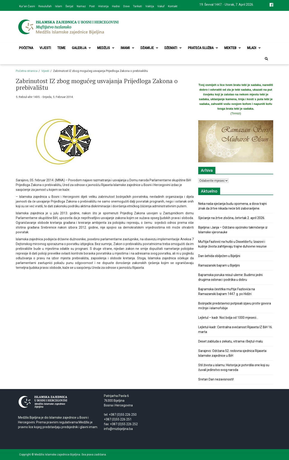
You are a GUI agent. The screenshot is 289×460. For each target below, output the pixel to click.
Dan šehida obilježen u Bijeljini (219, 256)
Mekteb (232, 48)
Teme (61, 48)
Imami (127, 48)
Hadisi (116, 6)
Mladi (254, 48)
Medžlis (105, 48)
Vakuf (161, 6)
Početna (26, 48)
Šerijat (69, 6)
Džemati (173, 48)
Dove (126, 6)
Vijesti (45, 48)
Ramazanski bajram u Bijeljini (219, 265)
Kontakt (172, 6)
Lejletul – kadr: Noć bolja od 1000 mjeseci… (228, 317)
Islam (58, 6)
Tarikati (137, 6)
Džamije (149, 48)
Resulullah (45, 6)
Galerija (81, 48)
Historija (103, 6)
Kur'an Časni (27, 6)
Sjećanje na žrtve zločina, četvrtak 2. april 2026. (231, 218)
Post (92, 6)
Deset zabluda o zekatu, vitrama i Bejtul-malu (230, 341)
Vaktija (149, 6)
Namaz (81, 6)
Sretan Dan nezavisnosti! (216, 379)
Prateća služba (203, 48)
